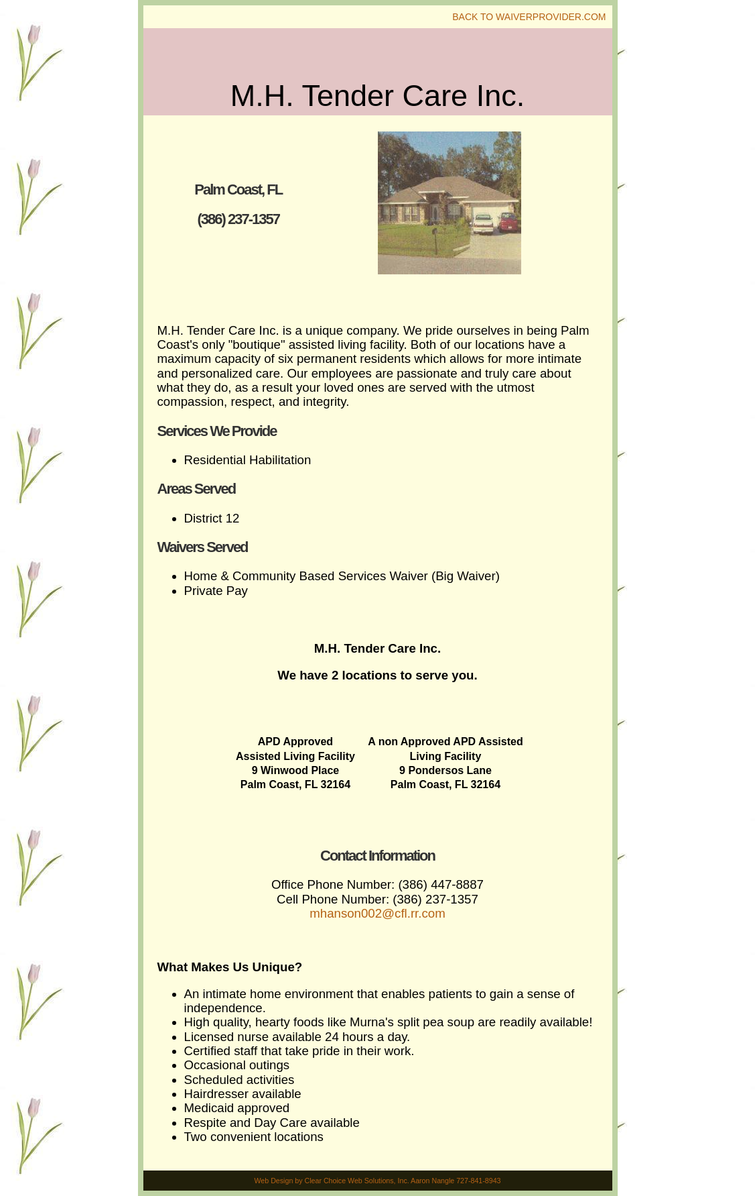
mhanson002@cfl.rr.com (377, 913)
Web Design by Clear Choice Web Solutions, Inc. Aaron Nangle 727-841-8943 (377, 1181)
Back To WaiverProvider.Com (529, 16)
